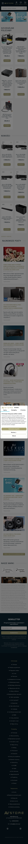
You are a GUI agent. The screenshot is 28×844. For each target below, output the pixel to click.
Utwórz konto (14, 801)
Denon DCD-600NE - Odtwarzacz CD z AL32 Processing (21, 156)
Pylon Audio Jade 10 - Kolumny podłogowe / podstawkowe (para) (21, 82)
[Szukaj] (14, 8)
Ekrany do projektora (14, 756)
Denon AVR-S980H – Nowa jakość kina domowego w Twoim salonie (13, 344)
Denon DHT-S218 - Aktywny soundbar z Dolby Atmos (7, 218)
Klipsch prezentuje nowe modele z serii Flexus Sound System (13, 459)
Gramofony (15, 762)
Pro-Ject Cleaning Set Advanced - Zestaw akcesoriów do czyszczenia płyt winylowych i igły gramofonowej (6, 50)
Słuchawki (14, 780)
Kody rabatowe (15, 718)
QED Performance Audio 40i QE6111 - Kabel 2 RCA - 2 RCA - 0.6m (7, 116)
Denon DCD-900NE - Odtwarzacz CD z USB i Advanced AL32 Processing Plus (7, 186)
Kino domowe (14, 771)
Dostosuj (14, 432)
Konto (14, 792)
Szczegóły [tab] (14, 410)
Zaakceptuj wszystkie (14, 429)
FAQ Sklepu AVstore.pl (14, 685)
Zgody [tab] (5, 410)
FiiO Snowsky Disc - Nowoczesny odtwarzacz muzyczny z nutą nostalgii (13, 497)
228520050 (15, 821)
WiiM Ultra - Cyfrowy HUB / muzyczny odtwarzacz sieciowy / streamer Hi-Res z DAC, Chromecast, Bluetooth (7, 84)
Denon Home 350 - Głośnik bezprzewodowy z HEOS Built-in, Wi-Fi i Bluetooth (21, 219)
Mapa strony (14, 724)
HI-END (14, 765)
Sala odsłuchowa (14, 706)
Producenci (15, 750)
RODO (14, 715)
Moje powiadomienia (15, 804)
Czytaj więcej (6, 281)
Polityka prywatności (14, 667)
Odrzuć (14, 436)
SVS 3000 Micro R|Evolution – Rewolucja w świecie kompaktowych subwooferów (12, 306)
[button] (16, 3)
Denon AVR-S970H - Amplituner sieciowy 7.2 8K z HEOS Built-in (7, 156)
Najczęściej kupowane (14, 738)
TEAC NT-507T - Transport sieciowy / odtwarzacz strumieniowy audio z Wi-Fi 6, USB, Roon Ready (21, 50)
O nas (14, 673)
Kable (14, 768)
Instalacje (14, 709)
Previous (2, 17)
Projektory (14, 777)
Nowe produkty (15, 735)
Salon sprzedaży (15, 697)
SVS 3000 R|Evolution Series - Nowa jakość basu (12, 535)
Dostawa (15, 664)
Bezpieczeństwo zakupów (14, 694)
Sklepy (14, 747)
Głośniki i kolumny (14, 759)
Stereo (14, 783)
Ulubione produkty (14, 807)
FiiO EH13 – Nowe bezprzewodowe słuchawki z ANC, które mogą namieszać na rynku (13, 381)
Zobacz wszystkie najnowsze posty (14, 554)
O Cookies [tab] (23, 410)
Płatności (14, 676)
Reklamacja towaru (14, 682)
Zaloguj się (14, 798)
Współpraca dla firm (15, 688)
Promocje (14, 732)
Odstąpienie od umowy (15, 679)
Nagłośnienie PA (15, 774)
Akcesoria (14, 753)
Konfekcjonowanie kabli (15, 712)
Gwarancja (14, 703)
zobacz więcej (6, 236)
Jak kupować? (14, 700)
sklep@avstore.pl (15, 824)
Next (26, 17)
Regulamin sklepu (14, 670)
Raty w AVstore (15, 691)
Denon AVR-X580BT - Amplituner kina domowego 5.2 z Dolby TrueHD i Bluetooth (21, 187)
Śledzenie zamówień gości (14, 795)
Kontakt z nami (15, 721)
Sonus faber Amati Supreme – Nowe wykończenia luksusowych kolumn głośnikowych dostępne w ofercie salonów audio (13, 267)
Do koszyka (7, 60)
